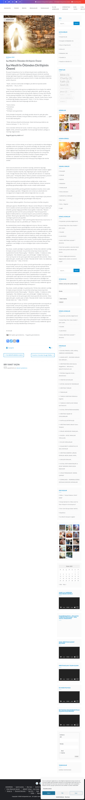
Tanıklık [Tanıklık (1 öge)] (62, 94)
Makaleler (62, 53)
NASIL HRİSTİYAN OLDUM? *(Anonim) (67, 242)
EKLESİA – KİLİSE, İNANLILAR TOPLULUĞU (67, 437)
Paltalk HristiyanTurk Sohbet (62, 2)
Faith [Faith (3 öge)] (64, 81)
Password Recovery (20, 791)
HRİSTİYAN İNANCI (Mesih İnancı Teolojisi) (68, 426)
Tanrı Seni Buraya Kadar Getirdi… (69, 508)
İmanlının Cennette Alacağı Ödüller (42, 355)
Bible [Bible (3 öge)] (64, 74)
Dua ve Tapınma (64, 45)
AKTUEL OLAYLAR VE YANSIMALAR (69, 384)
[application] (69, 603)
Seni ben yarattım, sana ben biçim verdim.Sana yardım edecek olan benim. (69, 249)
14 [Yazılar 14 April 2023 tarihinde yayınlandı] (72, 576)
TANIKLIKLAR (63, 187)
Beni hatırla (63, 299)
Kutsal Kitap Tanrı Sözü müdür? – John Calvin (68, 227)
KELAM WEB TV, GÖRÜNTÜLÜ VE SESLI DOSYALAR (68, 447)
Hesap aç (9, 791)
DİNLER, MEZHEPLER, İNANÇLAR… (69, 431)
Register (39, 793)
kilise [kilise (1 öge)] (72, 91)
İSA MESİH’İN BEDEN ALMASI (14, 355)
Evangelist (10, 348)
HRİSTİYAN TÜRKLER (65, 388)
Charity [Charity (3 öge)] (66, 78)
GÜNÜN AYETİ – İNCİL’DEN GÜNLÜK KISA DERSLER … (69, 358)
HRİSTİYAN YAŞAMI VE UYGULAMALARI (65, 415)
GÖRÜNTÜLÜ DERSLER (66, 196)
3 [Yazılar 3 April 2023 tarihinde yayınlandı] (60, 574)
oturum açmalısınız (22, 367)
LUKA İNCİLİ (63, 236)
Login (61, 208)
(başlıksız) (62, 513)
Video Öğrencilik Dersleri (13, 789)
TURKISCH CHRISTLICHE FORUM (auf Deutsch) (68, 404)
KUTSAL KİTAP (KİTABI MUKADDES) (69, 409)
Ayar (76, 793)
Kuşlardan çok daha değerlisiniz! (69, 221)
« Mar (60, 584)
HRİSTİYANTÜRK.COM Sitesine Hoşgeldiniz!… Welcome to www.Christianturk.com (68, 366)
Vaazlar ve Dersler (65, 61)
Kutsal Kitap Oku (76, 2)
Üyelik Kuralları (20, 787)
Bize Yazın (67, 797)
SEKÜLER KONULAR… (66, 459)
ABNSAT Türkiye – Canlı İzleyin (31, 789)
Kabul (48, 793)
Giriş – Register (64, 204)
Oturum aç (61, 302)
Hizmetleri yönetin (47, 788)
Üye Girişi (30, 791)
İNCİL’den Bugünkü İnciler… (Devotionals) (67, 374)
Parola (60, 291)
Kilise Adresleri (64, 192)
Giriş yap (76, 756)
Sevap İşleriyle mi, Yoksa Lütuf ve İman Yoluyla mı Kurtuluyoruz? (68, 503)
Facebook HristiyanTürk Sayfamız (44, 2)
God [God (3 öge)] (64, 84)
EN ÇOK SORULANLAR (66, 442)
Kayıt (37, 791)
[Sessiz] (75, 607)
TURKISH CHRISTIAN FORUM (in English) (68, 398)
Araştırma (62, 37)
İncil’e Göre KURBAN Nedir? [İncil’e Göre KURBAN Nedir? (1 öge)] (66, 98)
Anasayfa (62, 171)
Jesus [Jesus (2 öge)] (63, 91)
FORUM (62, 175)
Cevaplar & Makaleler (66, 41)
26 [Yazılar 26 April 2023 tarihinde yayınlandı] (66, 580)
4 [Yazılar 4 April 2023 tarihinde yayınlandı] (63, 574)
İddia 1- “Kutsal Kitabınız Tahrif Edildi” (68, 496)
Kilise (61, 49)
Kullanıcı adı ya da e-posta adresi (68, 284)
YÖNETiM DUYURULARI (66, 380)
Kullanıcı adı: (62, 736)
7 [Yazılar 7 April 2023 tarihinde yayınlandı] (72, 574)
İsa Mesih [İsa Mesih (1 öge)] (62, 101)
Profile (32, 793)
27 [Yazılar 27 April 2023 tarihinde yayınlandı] (69, 580)
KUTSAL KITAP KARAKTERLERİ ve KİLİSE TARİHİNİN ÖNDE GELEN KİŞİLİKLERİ (68, 466)
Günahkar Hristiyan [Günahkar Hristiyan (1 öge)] (65, 88)
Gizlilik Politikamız (60, 797)
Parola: (62, 744)
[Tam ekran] (77, 607)
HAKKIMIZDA (9, 787)
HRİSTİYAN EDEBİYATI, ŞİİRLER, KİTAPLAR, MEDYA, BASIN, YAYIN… (68, 454)
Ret (62, 793)
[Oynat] (61, 607)
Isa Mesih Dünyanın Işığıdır (67, 517)
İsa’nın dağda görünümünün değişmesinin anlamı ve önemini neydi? (68, 259)
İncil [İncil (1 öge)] (68, 94)
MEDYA (62, 179)
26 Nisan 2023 (10, 57)
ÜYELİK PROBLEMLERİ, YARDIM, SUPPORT (68, 474)
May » (64, 584)
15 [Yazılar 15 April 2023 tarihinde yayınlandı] (75, 576)
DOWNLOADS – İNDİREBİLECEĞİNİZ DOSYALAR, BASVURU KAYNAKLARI (69, 481)
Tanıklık (62, 57)
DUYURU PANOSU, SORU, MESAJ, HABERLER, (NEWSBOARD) (68, 352)
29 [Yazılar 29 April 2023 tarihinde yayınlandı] (75, 580)
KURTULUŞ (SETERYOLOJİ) (67, 420)
